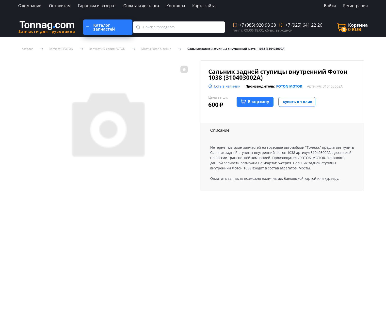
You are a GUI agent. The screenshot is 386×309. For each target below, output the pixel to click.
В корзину (255, 101)
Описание (219, 130)
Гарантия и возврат (97, 5)
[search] (139, 27)
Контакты (175, 5)
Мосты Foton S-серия (156, 48)
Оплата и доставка (141, 5)
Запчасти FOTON (61, 48)
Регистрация (355, 6)
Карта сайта (203, 5)
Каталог (27, 48)
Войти (330, 6)
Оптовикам (60, 5)
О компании (30, 5)
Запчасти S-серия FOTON (107, 48)
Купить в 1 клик (297, 101)
